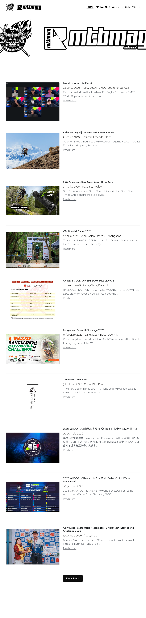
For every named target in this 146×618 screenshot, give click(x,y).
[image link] (23, 7)
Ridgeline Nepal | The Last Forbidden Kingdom (88, 132)
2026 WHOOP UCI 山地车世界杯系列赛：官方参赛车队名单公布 (100, 429)
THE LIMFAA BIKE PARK (75, 379)
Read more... (69, 100)
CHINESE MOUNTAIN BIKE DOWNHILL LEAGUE (88, 281)
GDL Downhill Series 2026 (77, 231)
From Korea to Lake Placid (77, 83)
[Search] (139, 7)
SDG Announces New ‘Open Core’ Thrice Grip (88, 182)
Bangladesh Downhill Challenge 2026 (83, 330)
